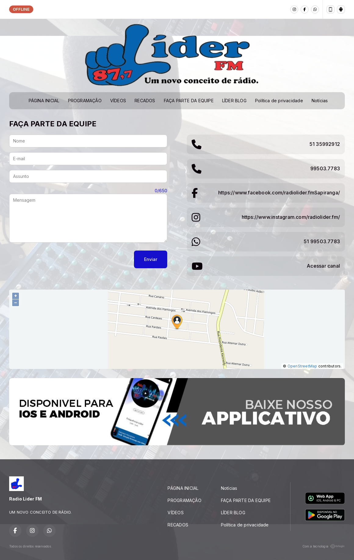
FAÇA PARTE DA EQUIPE (189, 100)
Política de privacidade (279, 100)
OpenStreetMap (302, 366)
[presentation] (55, 259)
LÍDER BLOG (234, 100)
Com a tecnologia (323, 546)
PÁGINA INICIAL (44, 100)
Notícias (320, 100)
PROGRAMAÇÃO (85, 100)
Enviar (150, 259)
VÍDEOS (118, 100)
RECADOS (145, 100)
